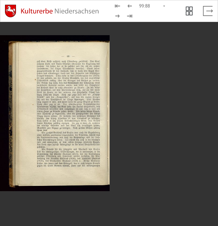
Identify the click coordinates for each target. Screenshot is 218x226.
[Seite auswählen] (152, 6)
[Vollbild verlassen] (208, 11)
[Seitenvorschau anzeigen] (189, 11)
